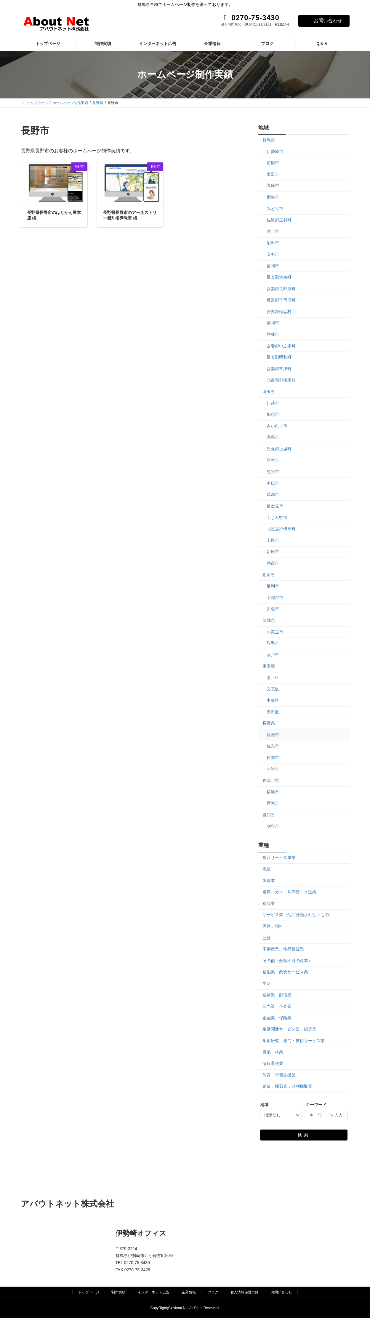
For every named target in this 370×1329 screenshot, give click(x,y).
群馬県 (268, 140)
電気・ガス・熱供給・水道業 (289, 891)
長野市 (273, 734)
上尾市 (273, 540)
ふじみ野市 (277, 517)
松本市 (273, 757)
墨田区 (273, 711)
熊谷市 (273, 471)
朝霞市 (273, 563)
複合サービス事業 (279, 857)
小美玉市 (275, 631)
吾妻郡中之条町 (281, 345)
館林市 (273, 334)
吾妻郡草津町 (279, 368)
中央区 (273, 700)
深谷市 (273, 437)
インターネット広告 (153, 1292)
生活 (266, 983)
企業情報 (189, 1292)
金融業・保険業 (276, 1017)
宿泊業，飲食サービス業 (285, 971)
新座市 (273, 551)
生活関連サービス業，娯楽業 (289, 1029)
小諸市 (273, 768)
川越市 (273, 402)
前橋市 (273, 162)
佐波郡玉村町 (279, 220)
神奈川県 (270, 780)
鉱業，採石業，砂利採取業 (287, 1086)
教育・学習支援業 (279, 1074)
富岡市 (273, 265)
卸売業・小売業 (276, 1006)
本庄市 (273, 482)
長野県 (268, 723)
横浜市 (273, 791)
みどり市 (275, 208)
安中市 (273, 254)
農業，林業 (272, 1052)
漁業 (266, 869)
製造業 (268, 880)
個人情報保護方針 (244, 1292)
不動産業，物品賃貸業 (283, 949)
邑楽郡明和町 (279, 357)
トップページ (88, 1292)
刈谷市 (273, 826)
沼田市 (273, 242)
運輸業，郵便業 (276, 994)
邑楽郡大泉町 (279, 277)
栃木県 (268, 574)
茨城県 (268, 620)
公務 (266, 937)
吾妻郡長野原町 (281, 288)
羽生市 (273, 460)
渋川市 (273, 231)
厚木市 (273, 803)
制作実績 (118, 1292)
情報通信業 (272, 1063)
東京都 (268, 666)
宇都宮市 (275, 597)
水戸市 (273, 654)
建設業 (268, 903)
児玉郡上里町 (279, 448)
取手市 (273, 643)
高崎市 (273, 185)
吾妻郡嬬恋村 (279, 311)
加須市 (273, 414)
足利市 (273, 586)
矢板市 (273, 608)
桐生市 (273, 197)
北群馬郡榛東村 (281, 380)
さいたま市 (277, 425)
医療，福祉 (272, 926)
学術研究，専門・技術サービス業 (293, 1040)
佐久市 (273, 746)
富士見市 (275, 506)
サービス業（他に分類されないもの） (297, 914)
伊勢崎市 (275, 151)
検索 (304, 1134)
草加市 (273, 494)
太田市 (273, 174)
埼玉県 (268, 391)
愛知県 (268, 814)
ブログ (213, 1292)
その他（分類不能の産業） (287, 960)
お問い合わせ (324, 20)
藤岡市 (273, 322)
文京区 (273, 688)
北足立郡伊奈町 (281, 528)
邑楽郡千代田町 (281, 300)
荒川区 (273, 677)
